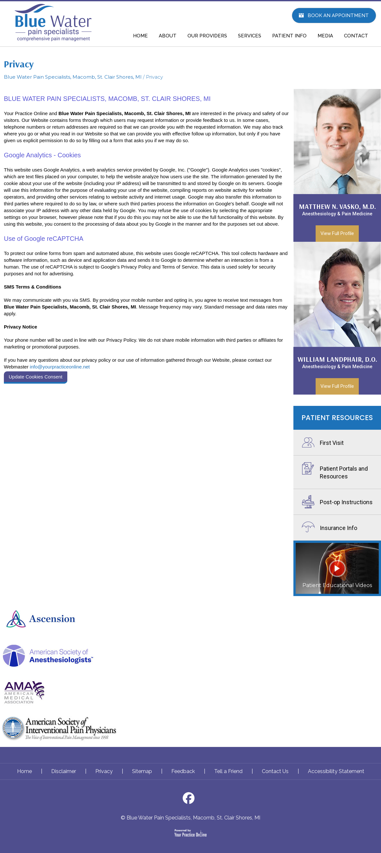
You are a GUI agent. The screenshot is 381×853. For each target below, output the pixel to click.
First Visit (332, 442)
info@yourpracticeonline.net (60, 366)
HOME (140, 36)
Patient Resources (337, 418)
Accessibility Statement (336, 771)
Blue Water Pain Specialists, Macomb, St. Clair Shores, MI (73, 77)
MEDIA (325, 36)
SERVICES (249, 36)
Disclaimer (63, 771)
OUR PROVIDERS (207, 36)
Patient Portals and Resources (344, 472)
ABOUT (167, 36)
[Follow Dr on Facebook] (191, 800)
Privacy (104, 771)
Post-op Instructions (346, 502)
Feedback (183, 771)
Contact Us (275, 771)
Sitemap (142, 771)
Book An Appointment (338, 15)
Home (24, 771)
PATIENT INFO (289, 36)
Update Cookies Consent (35, 376)
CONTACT (356, 36)
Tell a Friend (228, 771)
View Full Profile (337, 233)
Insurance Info (338, 528)
